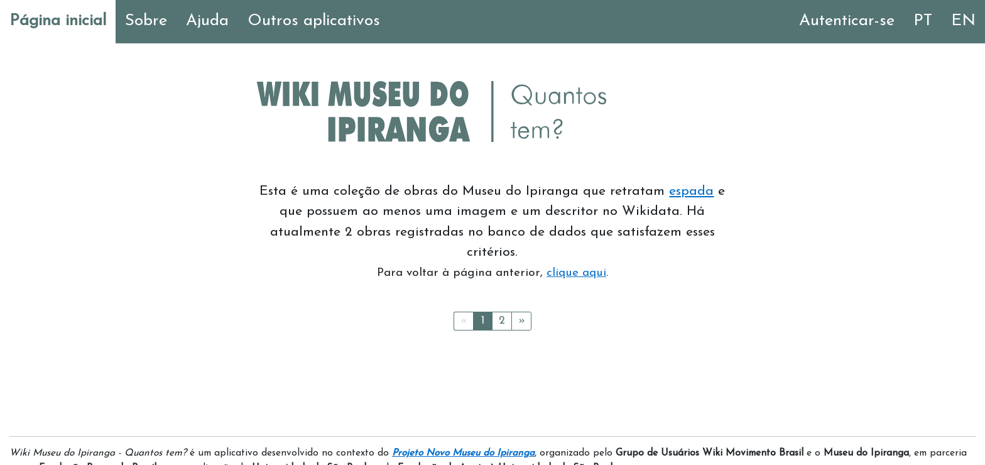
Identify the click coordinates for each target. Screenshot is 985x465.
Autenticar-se (847, 21)
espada (691, 191)
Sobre (146, 21)
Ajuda (207, 21)
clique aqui (576, 273)
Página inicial (57, 21)
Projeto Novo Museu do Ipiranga (463, 453)
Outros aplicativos (314, 21)
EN (963, 21)
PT (922, 21)
